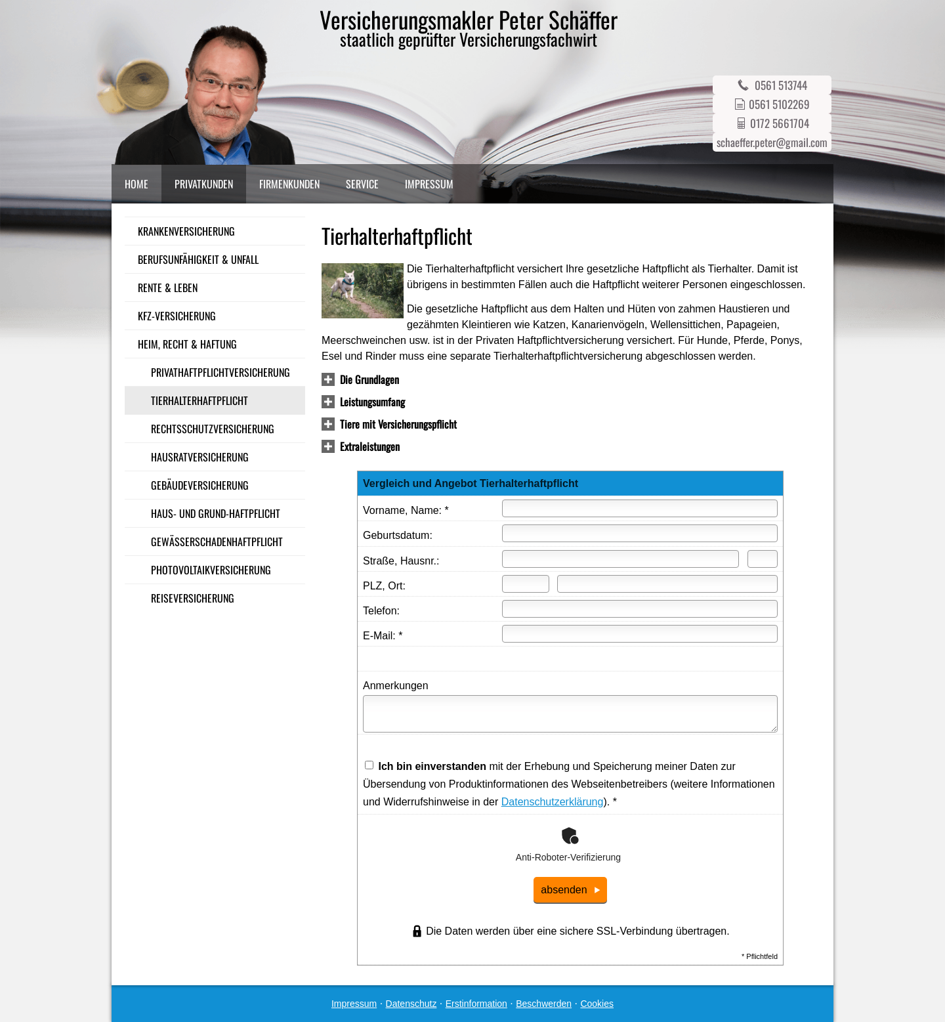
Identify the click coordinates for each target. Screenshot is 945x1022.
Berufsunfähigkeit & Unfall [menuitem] (198, 259)
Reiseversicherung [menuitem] (192, 598)
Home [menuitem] (136, 184)
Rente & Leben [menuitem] (168, 287)
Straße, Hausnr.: (401, 560)
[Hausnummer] (762, 559)
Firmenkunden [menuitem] (289, 184)
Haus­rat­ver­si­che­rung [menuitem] (200, 457)
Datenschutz (411, 1003)
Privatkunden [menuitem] (204, 184)
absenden (564, 889)
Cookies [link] (597, 1003)
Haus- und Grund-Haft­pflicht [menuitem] (215, 513)
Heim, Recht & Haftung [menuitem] (187, 344)
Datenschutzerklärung (552, 801)
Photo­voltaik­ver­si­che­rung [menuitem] (211, 570)
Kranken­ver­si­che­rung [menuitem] (186, 231)
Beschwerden (544, 1003)
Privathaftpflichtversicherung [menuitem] (220, 372)
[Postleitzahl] (525, 584)
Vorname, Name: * (406, 510)
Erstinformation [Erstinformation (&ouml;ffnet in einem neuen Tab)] (476, 1003)
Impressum (354, 1003)
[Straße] (620, 559)
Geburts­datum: (397, 535)
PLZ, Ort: (384, 585)
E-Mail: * (382, 635)
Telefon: (381, 610)
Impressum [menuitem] (429, 184)
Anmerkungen (396, 685)
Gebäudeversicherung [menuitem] (200, 485)
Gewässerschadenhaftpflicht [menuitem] (217, 541)
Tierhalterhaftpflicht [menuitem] (199, 400)
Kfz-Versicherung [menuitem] (177, 316)
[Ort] (667, 584)
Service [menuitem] (362, 184)
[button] (369, 380)
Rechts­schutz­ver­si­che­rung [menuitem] (212, 428)
